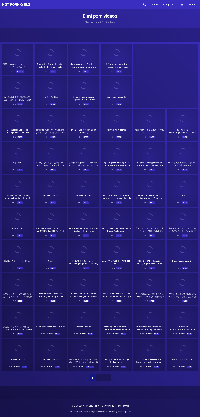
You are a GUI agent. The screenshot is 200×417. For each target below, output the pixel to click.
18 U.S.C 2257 (77, 406)
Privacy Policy (92, 406)
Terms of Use (123, 406)
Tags (181, 4)
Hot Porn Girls (16, 4)
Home (155, 4)
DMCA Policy (108, 406)
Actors (192, 4)
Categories (168, 4)
